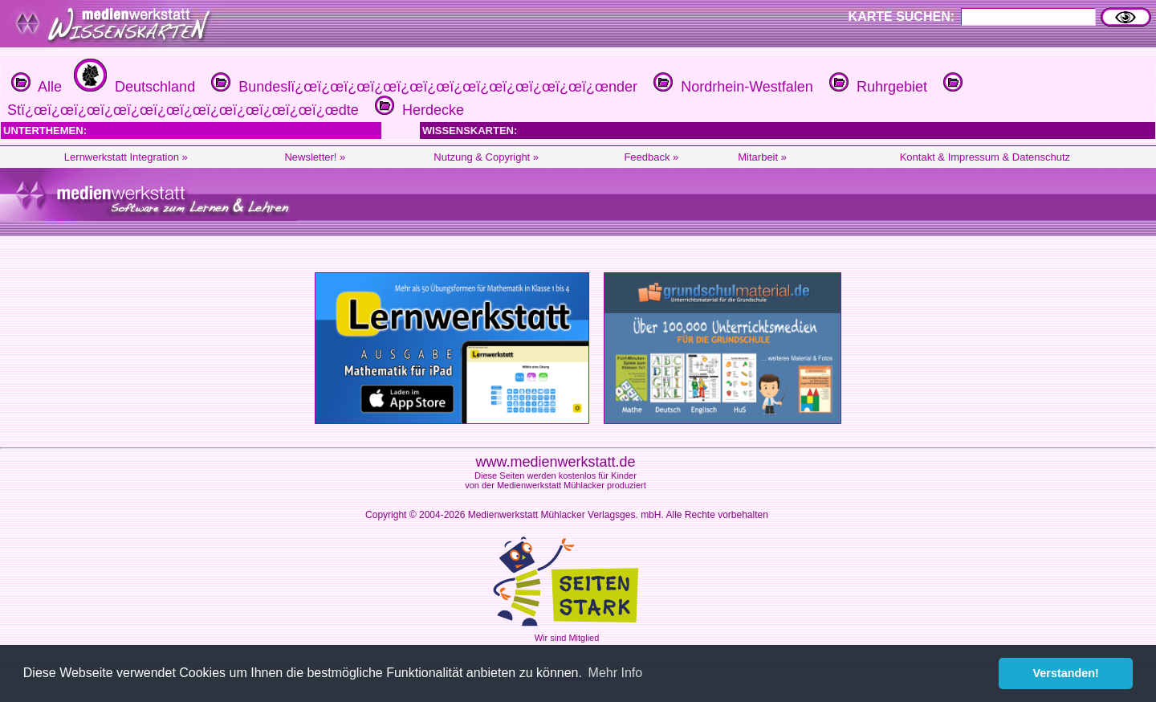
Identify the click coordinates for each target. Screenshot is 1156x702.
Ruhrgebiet (876, 87)
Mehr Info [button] (615, 673)
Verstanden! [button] (1066, 673)
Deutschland (132, 87)
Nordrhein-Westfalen (731, 87)
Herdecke (417, 110)
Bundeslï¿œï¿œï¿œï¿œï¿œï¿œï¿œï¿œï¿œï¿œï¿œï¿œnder (422, 87)
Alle (36, 87)
